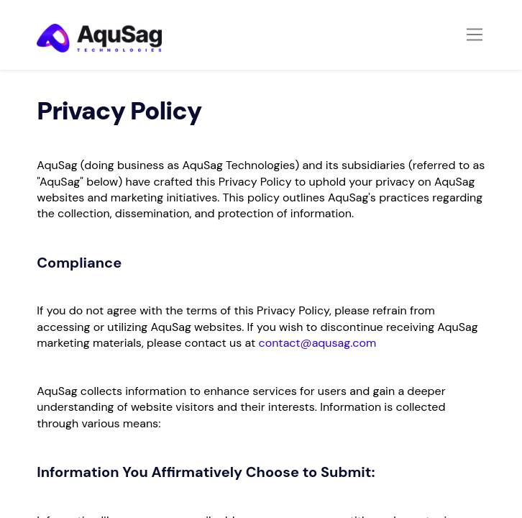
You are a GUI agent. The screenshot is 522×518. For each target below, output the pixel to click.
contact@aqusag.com (318, 342)
